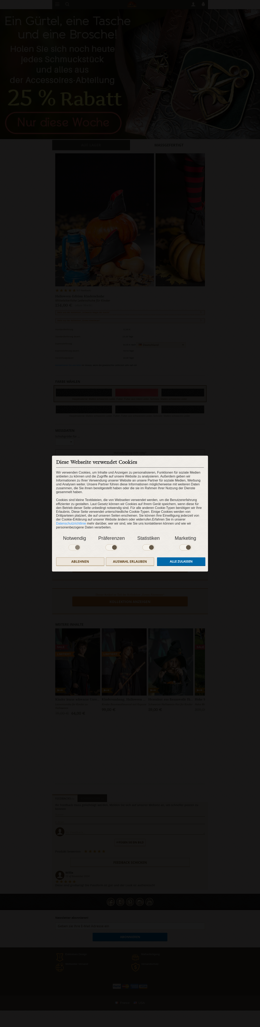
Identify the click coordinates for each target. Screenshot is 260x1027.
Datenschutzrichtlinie (71, 523)
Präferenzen (111, 538)
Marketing (185, 538)
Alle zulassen (181, 561)
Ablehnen (80, 561)
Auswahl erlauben (130, 561)
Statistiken (148, 538)
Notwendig (74, 538)
